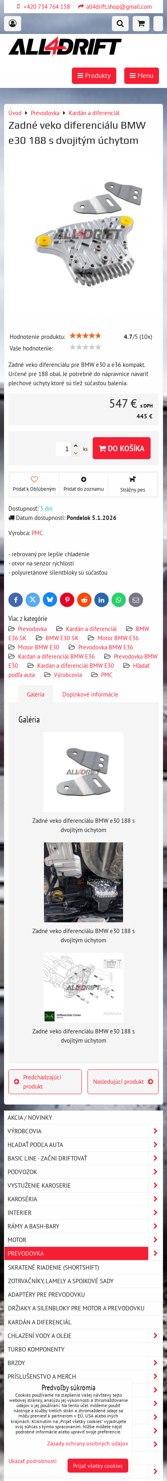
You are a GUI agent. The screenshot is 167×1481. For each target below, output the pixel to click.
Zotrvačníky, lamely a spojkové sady (60, 1281)
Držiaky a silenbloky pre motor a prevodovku (76, 1308)
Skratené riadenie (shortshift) (53, 1267)
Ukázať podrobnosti (32, 1461)
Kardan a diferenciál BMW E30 (75, 665)
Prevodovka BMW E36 (105, 647)
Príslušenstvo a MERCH (85, 1376)
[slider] (85, 335)
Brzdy (85, 1363)
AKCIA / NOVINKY (30, 1117)
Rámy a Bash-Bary (85, 1226)
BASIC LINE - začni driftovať (85, 1158)
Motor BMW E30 (38, 647)
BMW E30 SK (62, 638)
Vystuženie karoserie (85, 1185)
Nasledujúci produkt (123, 1081)
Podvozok (85, 1171)
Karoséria (85, 1199)
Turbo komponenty (36, 1349)
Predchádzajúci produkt (37, 1081)
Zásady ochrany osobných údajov (87, 1443)
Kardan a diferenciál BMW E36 (56, 656)
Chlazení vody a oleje (85, 1335)
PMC (107, 675)
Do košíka (122, 448)
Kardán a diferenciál (91, 629)
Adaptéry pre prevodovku (46, 1294)
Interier (85, 1212)
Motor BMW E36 (118, 638)
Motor (85, 1239)
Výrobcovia (68, 675)
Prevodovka (32, 629)
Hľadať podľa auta (85, 1144)
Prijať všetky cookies (98, 1465)
